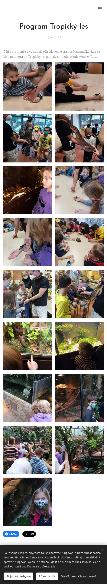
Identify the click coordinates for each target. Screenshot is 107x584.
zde (53, 566)
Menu (100, 8)
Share (11, 533)
